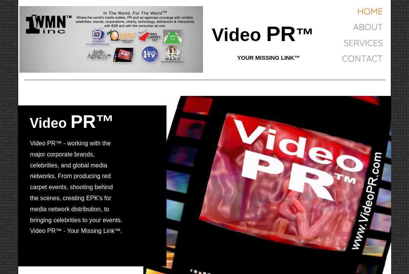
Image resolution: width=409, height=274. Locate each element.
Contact (362, 58)
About (368, 26)
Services (363, 42)
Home (370, 11)
